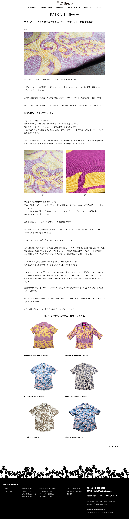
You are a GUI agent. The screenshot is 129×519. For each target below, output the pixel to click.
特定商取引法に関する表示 (47, 488)
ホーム (6, 488)
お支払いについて (27, 491)
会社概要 (69, 494)
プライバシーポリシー (73, 488)
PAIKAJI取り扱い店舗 (46, 491)
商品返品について (27, 496)
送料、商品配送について (29, 494)
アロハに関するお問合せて (47, 494)
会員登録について (27, 488)
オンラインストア (10, 491)
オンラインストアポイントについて (50, 496)
